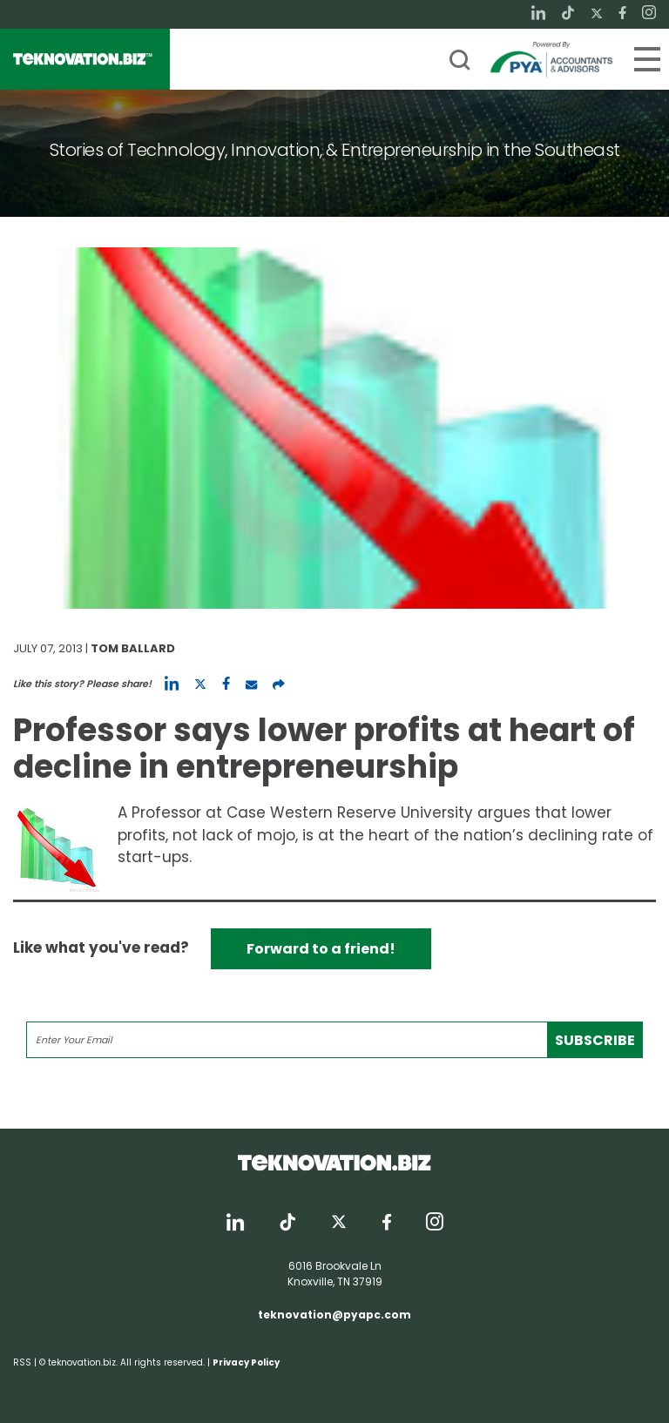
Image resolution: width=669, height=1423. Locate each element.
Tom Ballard (133, 648)
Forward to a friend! (321, 949)
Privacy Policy (246, 1362)
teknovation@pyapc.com (334, 1314)
